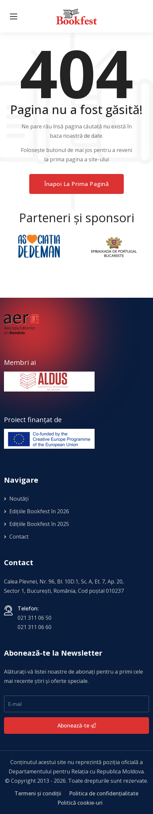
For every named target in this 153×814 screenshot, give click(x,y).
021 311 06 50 (34, 617)
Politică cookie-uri (80, 802)
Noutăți (16, 498)
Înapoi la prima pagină (76, 184)
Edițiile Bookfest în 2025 (36, 524)
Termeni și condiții (38, 793)
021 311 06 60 (34, 627)
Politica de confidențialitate (103, 793)
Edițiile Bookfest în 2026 (36, 511)
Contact (16, 536)
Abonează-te (76, 725)
